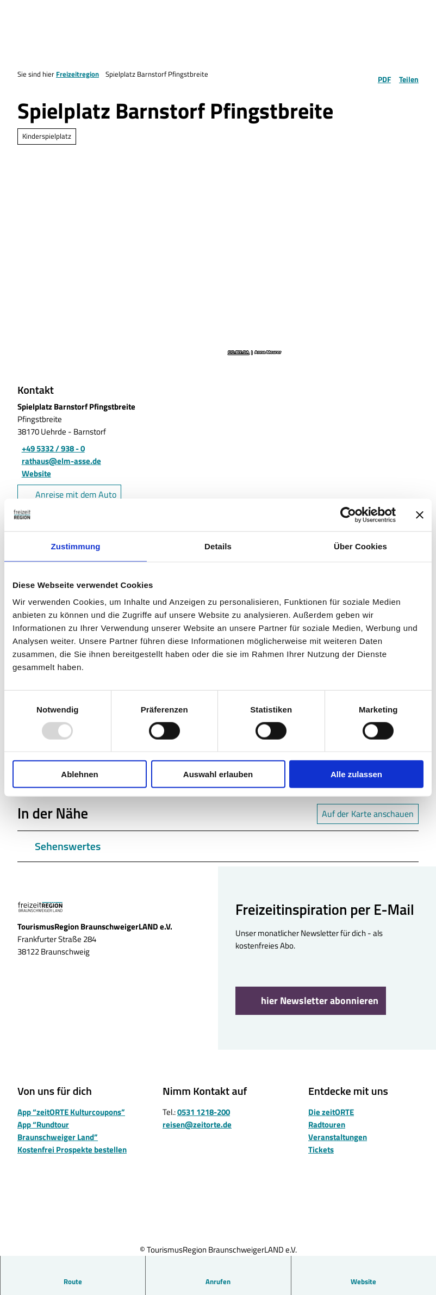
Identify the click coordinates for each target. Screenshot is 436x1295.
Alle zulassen (356, 774)
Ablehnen (79, 774)
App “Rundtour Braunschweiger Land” (57, 1130)
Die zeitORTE (331, 1112)
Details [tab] (218, 545)
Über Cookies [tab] (360, 545)
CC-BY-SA (238, 352)
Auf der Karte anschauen (368, 813)
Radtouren (326, 1124)
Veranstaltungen (337, 1137)
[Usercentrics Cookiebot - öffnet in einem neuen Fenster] (348, 514)
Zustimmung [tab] (76, 545)
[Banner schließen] (419, 514)
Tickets (321, 1149)
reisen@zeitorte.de (197, 1124)
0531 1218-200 (203, 1112)
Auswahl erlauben (218, 774)
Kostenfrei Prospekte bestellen (72, 1149)
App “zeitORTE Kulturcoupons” (71, 1112)
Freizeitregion (77, 74)
